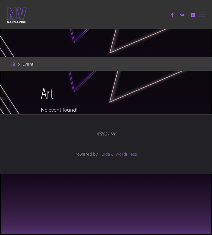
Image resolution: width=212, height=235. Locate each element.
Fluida (104, 154)
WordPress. (126, 154)
